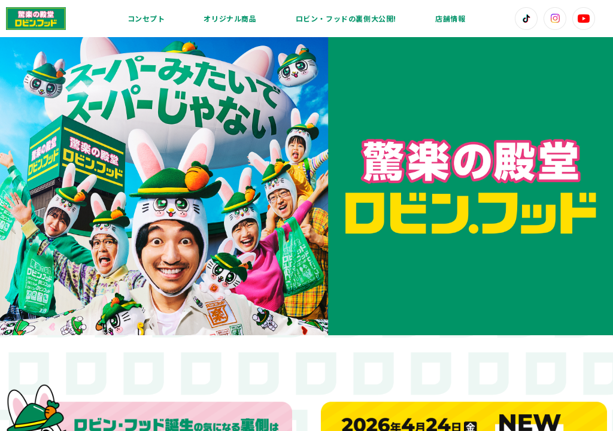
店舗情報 (450, 18)
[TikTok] (526, 18)
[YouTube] (583, 18)
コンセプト (146, 18)
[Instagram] (555, 18)
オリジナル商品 (230, 18)
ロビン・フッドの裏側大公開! (346, 18)
